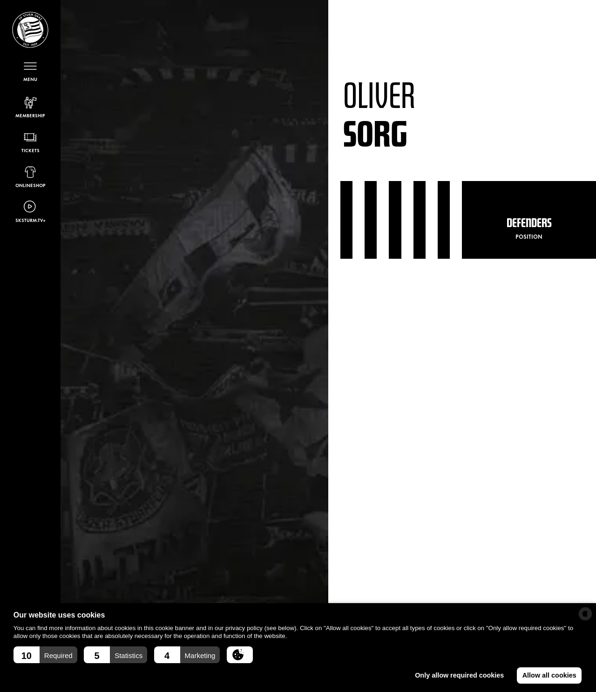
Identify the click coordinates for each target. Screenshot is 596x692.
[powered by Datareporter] (585, 613)
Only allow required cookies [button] (459, 675)
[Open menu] (30, 70)
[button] (45, 654)
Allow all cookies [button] (549, 675)
